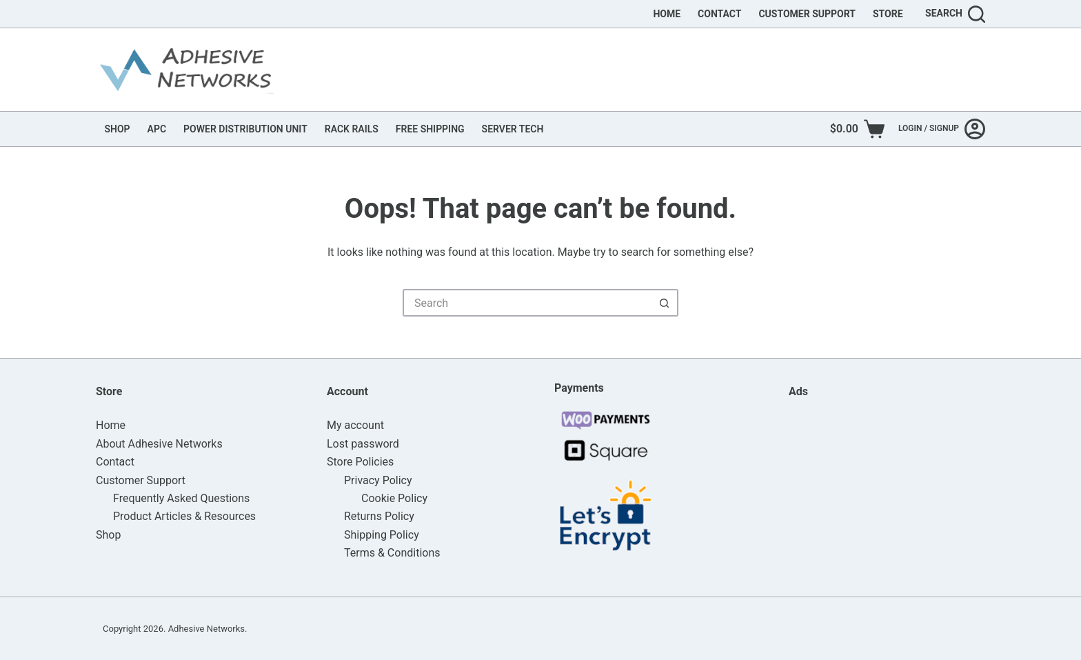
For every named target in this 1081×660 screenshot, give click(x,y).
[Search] (955, 14)
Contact (719, 13)
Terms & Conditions (392, 552)
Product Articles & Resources (184, 516)
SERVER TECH (513, 128)
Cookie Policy (394, 498)
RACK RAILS (351, 128)
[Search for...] (527, 303)
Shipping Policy (381, 534)
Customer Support (807, 13)
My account (355, 425)
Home (666, 13)
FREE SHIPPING (430, 128)
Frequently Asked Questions (181, 498)
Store (888, 13)
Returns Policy (379, 516)
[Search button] (664, 303)
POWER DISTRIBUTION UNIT (245, 128)
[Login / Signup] (941, 129)
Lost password (363, 443)
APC (157, 128)
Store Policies (360, 461)
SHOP (117, 128)
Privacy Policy (378, 480)
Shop (108, 534)
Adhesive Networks (206, 628)
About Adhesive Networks (159, 443)
